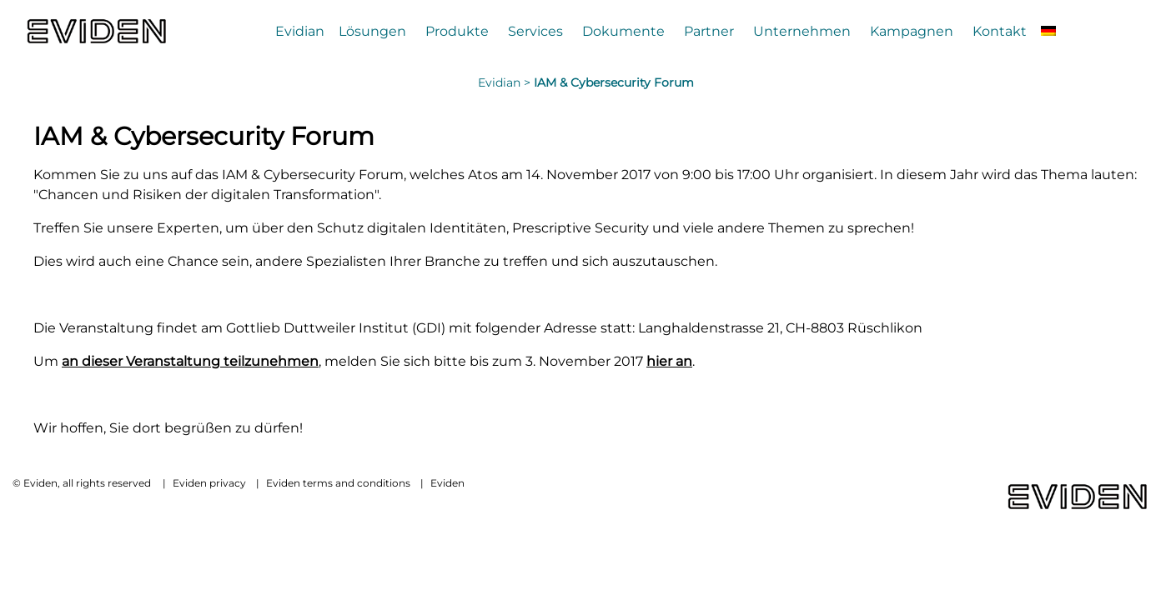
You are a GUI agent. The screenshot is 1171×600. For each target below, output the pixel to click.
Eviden (447, 483)
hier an (669, 360)
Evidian (299, 30)
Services (535, 30)
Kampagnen (911, 30)
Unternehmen (802, 30)
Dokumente (623, 30)
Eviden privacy (209, 483)
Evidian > (506, 82)
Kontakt (999, 30)
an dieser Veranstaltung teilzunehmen (190, 360)
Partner (709, 30)
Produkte (457, 30)
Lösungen (372, 30)
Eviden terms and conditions (338, 483)
